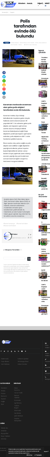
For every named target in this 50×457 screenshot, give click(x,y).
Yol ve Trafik (18, 393)
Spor (2, 404)
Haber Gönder (22, 364)
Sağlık (3, 401)
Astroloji (3, 439)
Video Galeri (47, 354)
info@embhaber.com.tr (18, 238)
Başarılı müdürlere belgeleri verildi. (45, 242)
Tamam (38, 455)
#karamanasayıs (9, 224)
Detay (29, 455)
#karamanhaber (22, 224)
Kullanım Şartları (23, 359)
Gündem (21, 3)
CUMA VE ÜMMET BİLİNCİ (44, 94)
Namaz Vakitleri (16, 396)
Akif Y (12, 123)
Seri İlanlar (17, 413)
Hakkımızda (5, 359)
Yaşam (12, 12)
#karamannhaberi (9, 226)
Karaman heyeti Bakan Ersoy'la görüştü (44, 82)
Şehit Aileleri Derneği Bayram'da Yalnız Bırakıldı (45, 275)
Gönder (29, 259)
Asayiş (29, 3)
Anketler (3, 431)
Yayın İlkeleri (5, 361)
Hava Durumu (17, 389)
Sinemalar (17, 410)
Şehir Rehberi (18, 416)
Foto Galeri (47, 345)
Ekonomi (4, 396)
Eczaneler (17, 400)
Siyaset (3, 399)
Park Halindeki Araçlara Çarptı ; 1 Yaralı (44, 127)
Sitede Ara (4, 428)
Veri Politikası (5, 364)
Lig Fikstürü (17, 403)
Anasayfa (5, 12)
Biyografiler (4, 433)
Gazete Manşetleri (17, 420)
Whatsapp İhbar (23, 361)
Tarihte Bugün (16, 407)
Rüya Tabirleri (5, 436)
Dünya (3, 393)
